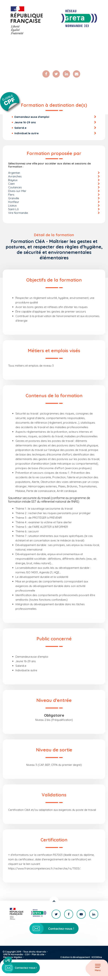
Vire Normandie (18, 213)
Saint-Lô (13, 209)
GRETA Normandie (13, 954)
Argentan (14, 172)
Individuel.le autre (26, 133)
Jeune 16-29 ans (25, 122)
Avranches (15, 176)
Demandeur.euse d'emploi (31, 116)
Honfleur (13, 202)
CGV (27, 954)
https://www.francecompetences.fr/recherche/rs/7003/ (44, 868)
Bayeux (12, 180)
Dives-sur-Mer (17, 191)
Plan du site (38, 954)
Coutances (15, 187)
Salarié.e (20, 127)
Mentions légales (12, 957)
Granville (13, 198)
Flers (11, 194)
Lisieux (12, 205)
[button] (7, 960)
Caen (11, 183)
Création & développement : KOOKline (81, 957)
